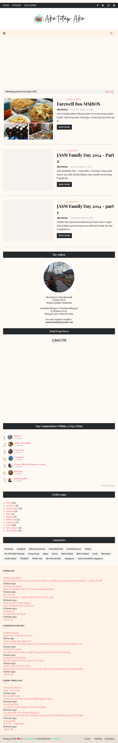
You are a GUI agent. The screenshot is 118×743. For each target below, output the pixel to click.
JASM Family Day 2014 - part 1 (85, 209)
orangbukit (9, 721)
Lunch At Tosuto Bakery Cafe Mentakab (24, 707)
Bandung (9, 549)
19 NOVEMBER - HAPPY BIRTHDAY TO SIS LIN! (28, 597)
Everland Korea (74, 549)
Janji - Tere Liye (11, 690)
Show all (109, 91)
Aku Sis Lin (9, 594)
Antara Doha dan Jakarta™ (17, 641)
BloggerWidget (108, 485)
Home (6, 5)
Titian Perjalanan (12, 687)
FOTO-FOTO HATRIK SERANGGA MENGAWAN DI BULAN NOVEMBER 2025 (43, 644)
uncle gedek (21, 478)
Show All (8, 619)
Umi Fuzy (19, 450)
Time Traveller (22, 443)
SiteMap (16, 5)
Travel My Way (11, 704)
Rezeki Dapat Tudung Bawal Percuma (23, 660)
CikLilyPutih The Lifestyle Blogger (21, 712)
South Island (10, 558)
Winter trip (37, 558)
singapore (69, 558)
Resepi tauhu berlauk (14, 614)
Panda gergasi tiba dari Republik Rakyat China (28, 698)
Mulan (17, 436)
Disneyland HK (56, 549)
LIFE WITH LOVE (12, 649)
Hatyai (88, 549)
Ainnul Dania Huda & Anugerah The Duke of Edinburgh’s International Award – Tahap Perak (52, 580)
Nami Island (67, 554)
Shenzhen (105, 554)
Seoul (94, 554)
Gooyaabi (55, 739)
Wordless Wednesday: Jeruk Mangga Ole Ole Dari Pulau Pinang (36, 652)
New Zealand (83, 554)
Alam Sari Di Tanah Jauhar (17, 603)
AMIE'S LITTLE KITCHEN (16, 666)
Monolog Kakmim (13, 586)
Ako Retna (62, 109)
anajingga (8, 611)
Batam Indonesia (37, 549)
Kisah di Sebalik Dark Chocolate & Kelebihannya (28, 589)
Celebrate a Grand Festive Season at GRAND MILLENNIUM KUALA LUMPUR (43, 715)
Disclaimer (30, 5)
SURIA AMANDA (11, 578)
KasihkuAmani (11, 632)
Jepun (45, 554)
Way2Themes (29, 739)
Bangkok (21, 549)
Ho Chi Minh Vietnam (14, 554)
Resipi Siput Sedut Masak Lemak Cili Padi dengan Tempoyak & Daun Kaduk (43, 668)
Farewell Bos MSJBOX (78, 104)
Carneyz (19, 457)
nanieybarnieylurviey (14, 657)
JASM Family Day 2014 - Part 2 (85, 158)
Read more (64, 127)
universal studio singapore (90, 558)
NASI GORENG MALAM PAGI (18, 605)
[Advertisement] (59, 62)
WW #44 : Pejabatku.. (14, 723)
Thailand (24, 558)
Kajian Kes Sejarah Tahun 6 (17, 635)
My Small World (11, 696)
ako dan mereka (53, 558)
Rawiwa (18, 471)
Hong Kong (33, 554)
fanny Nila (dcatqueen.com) (29, 464)
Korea (55, 554)
